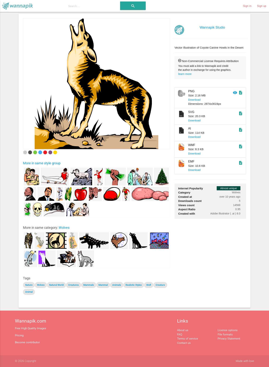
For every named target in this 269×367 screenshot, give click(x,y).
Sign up (261, 6)
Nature (29, 285)
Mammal (103, 285)
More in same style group (42, 163)
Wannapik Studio (212, 27)
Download (194, 99)
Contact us (184, 343)
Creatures (73, 285)
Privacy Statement (229, 338)
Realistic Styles (134, 285)
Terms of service (187, 338)
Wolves (64, 228)
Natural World (56, 285)
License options (228, 330)
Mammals (88, 285)
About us (182, 330)
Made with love (245, 361)
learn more (185, 73)
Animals (116, 285)
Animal (29, 291)
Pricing (19, 335)
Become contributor (27, 342)
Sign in (247, 6)
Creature (160, 285)
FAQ (179, 334)
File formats (225, 334)
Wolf (148, 285)
